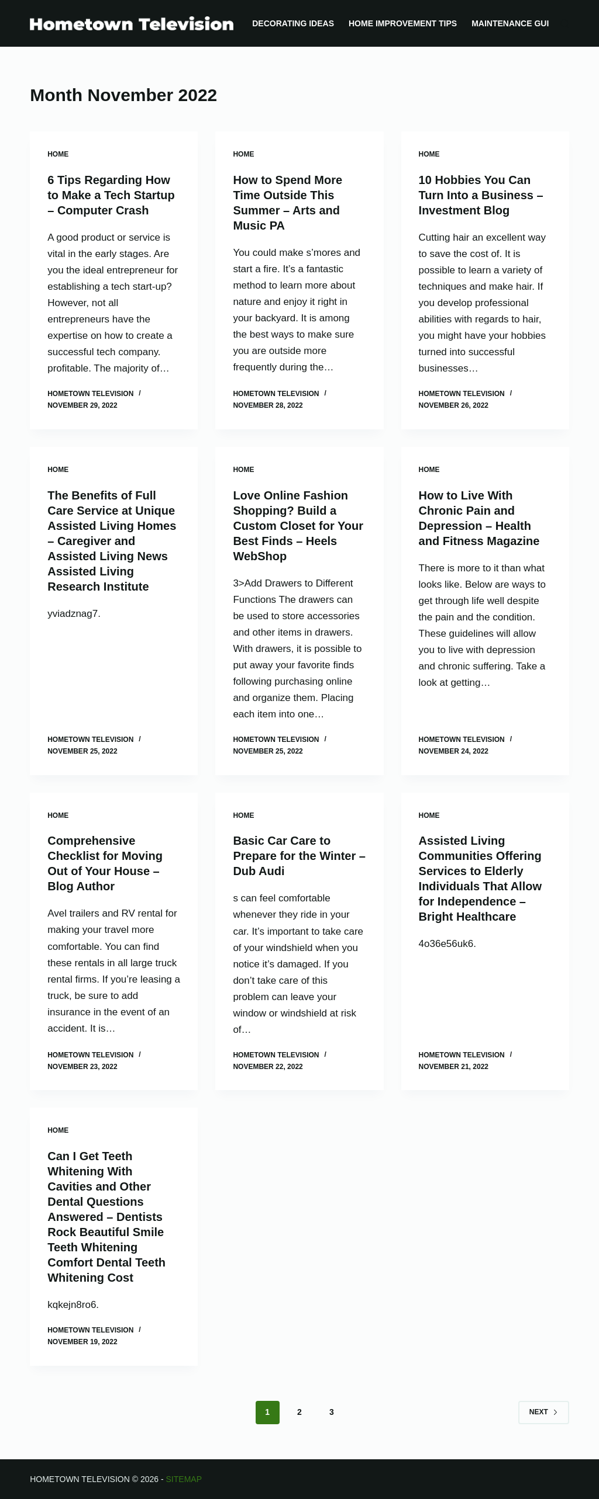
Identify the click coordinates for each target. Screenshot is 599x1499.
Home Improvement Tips (403, 23)
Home (57, 154)
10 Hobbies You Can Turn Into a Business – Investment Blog (481, 195)
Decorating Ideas (293, 23)
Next (543, 1412)
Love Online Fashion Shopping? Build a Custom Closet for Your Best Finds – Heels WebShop (298, 526)
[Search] (564, 23)
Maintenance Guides (518, 23)
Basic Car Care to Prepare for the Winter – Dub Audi (299, 855)
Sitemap (184, 1479)
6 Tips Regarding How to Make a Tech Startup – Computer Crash (110, 195)
